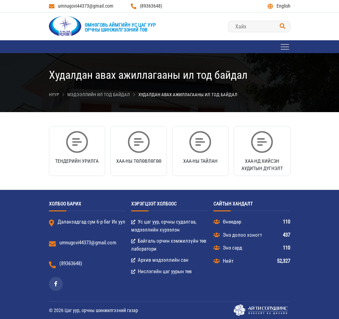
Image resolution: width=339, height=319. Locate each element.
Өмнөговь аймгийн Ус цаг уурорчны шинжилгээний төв (120, 27)
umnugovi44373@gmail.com (81, 6)
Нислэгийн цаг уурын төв (161, 271)
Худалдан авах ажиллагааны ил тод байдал (187, 94)
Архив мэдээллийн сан (159, 260)
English (279, 6)
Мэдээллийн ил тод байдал (98, 94)
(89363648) (146, 6)
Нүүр (54, 94)
